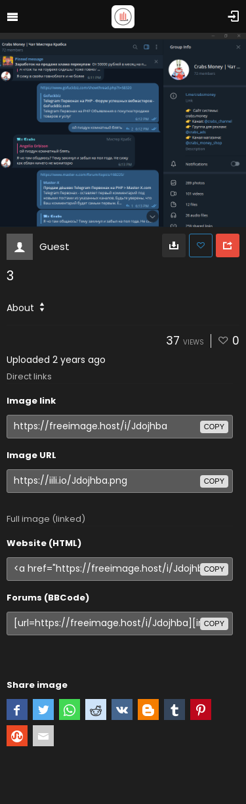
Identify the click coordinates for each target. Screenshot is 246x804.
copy (214, 427)
